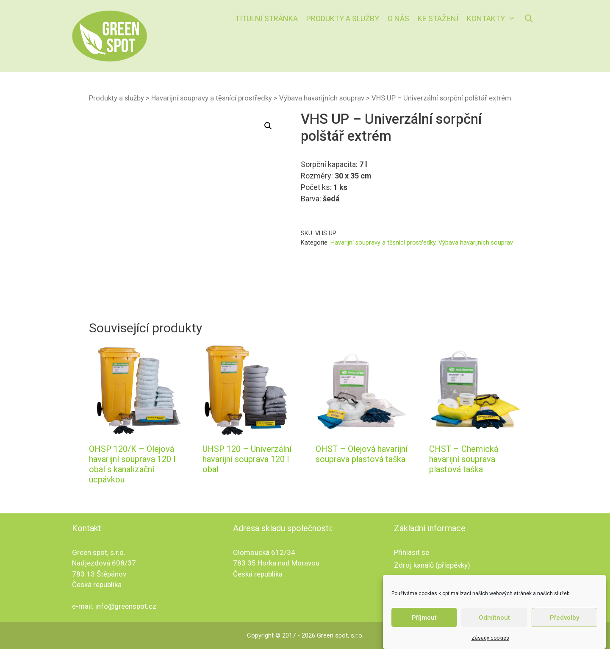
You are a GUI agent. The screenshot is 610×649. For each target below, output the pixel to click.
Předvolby (564, 617)
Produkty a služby (342, 18)
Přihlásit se (411, 552)
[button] (268, 126)
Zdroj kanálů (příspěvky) (432, 565)
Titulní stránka (266, 18)
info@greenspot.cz (125, 606)
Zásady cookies (490, 638)
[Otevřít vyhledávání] (529, 19)
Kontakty (493, 19)
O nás (398, 18)
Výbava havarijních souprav (321, 98)
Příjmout (424, 617)
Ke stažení (438, 18)
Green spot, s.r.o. (340, 635)
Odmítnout (494, 617)
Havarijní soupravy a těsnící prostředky (211, 98)
